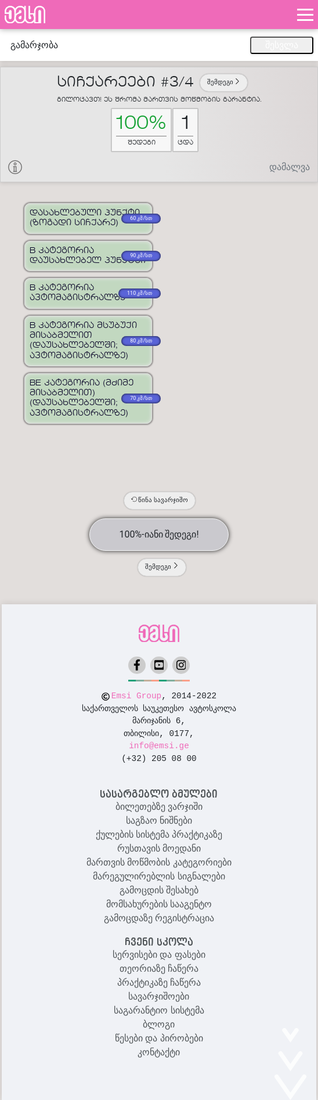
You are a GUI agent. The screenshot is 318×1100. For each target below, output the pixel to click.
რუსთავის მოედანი (159, 848)
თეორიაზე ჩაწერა (159, 968)
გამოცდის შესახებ (159, 890)
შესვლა (281, 45)
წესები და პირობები (159, 1038)
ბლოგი (159, 1024)
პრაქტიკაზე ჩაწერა (159, 982)
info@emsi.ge (159, 746)
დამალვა (289, 166)
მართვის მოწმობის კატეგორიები (159, 862)
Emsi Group (136, 696)
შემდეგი (224, 82)
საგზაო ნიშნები (159, 820)
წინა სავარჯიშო (160, 500)
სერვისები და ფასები (159, 955)
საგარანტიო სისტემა (159, 1010)
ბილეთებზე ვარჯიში (159, 807)
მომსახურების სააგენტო (159, 904)
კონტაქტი (159, 1052)
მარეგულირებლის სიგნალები (159, 876)
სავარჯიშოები (158, 996)
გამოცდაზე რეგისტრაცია (159, 918)
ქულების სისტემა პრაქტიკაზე (159, 834)
